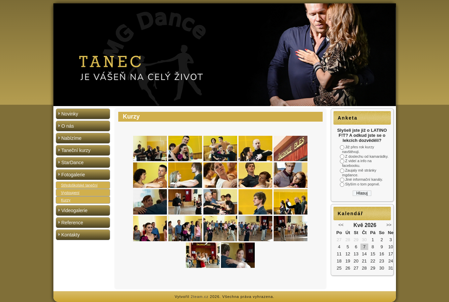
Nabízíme (71, 138)
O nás (67, 126)
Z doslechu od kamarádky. (367, 156)
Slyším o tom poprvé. (362, 184)
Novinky (69, 114)
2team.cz (200, 297)
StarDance (72, 162)
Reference (72, 222)
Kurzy (66, 200)
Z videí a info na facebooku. (357, 163)
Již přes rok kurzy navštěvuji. (358, 149)
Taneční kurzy (76, 150)
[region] (224, 54)
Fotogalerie (73, 174)
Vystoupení (70, 193)
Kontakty (70, 234)
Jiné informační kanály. (364, 179)
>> (388, 224)
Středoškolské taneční (79, 185)
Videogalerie (74, 210)
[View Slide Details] (224, 54)
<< (341, 224)
